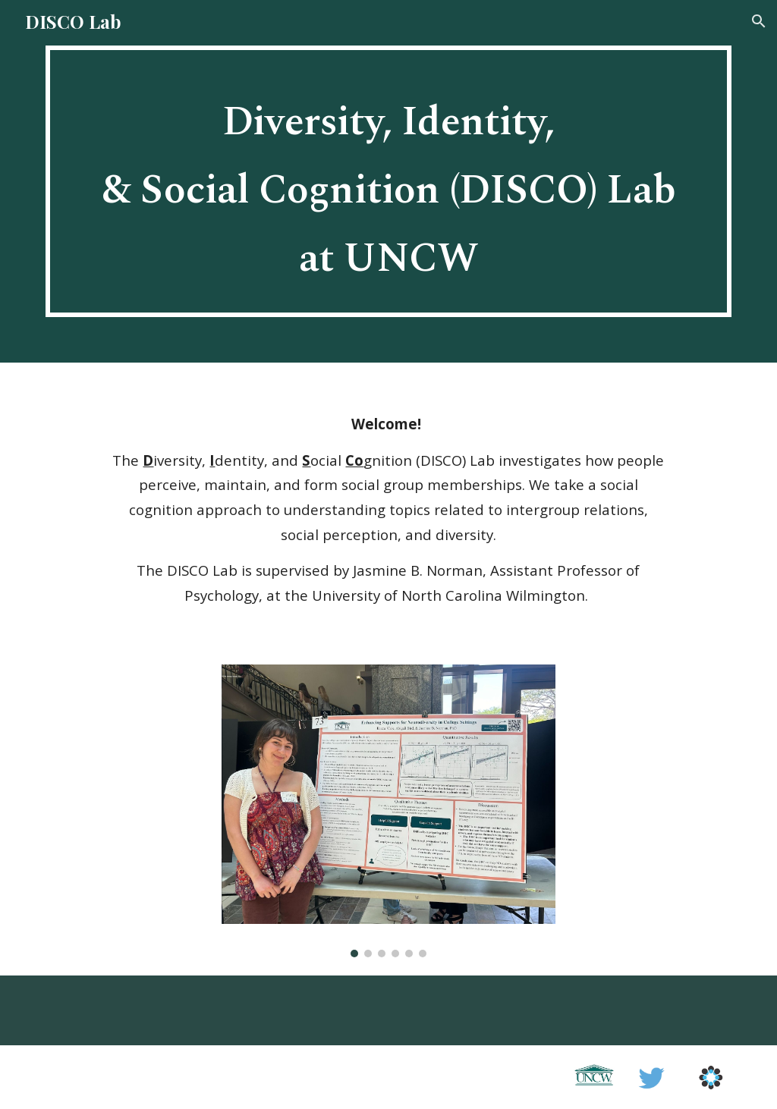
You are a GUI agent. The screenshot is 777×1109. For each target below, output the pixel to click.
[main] (389, 181)
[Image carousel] (389, 811)
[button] (759, 21)
